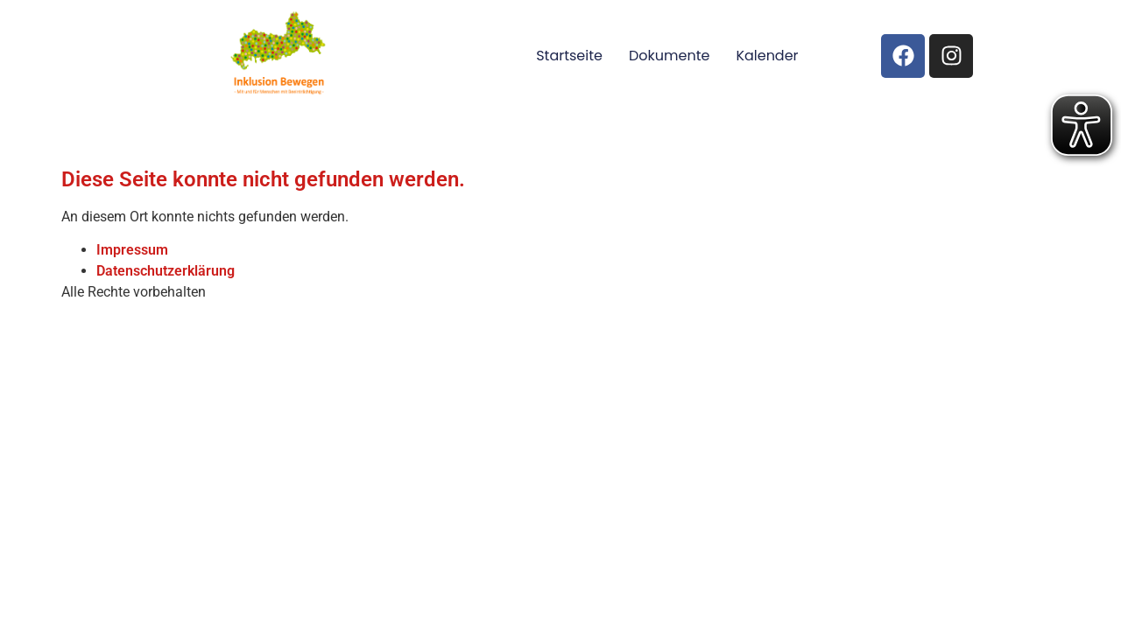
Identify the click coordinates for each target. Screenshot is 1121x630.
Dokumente (669, 56)
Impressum (132, 250)
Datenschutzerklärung (165, 270)
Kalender (767, 56)
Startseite (569, 56)
